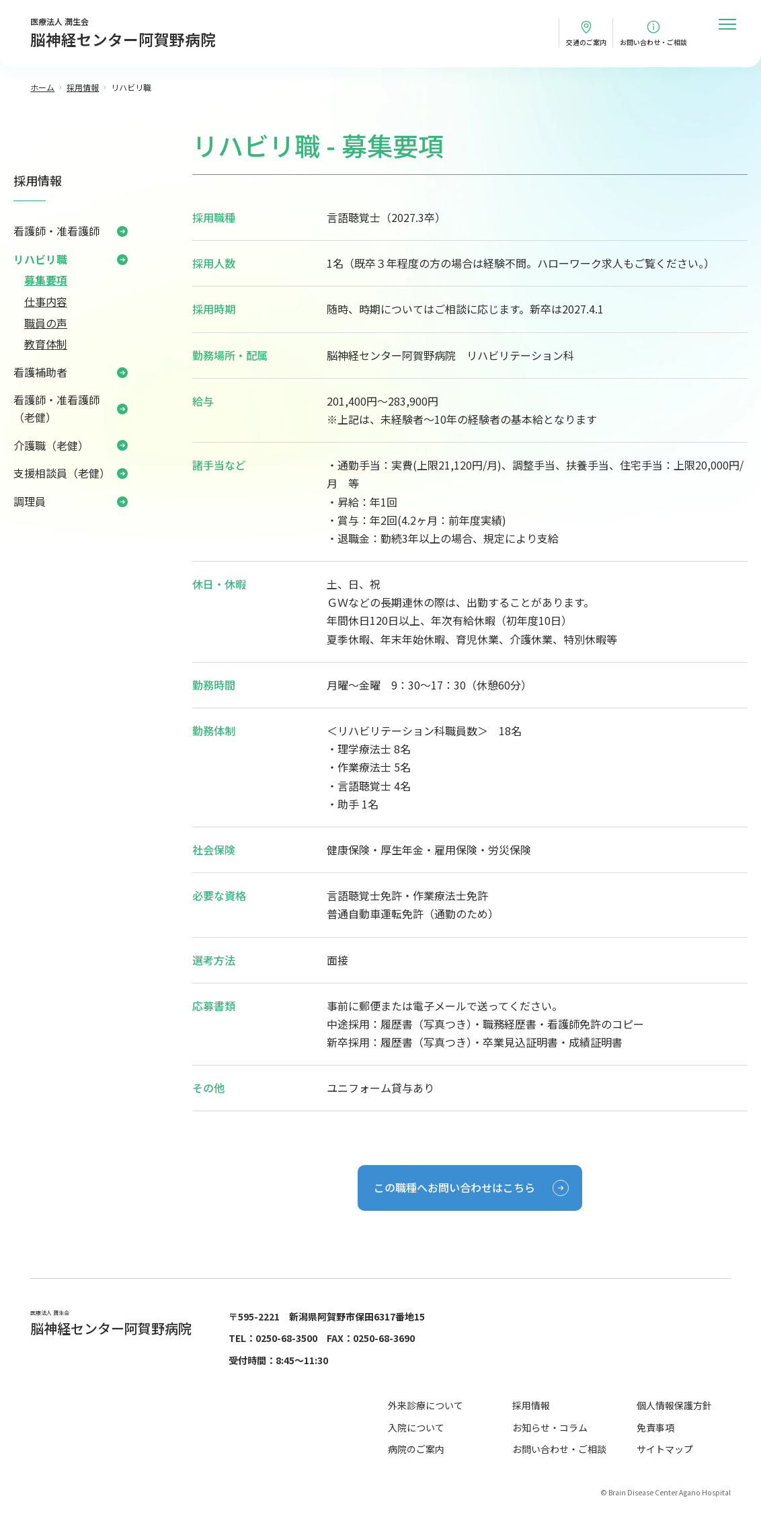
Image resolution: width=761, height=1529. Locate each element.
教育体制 (45, 344)
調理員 (29, 501)
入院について (416, 1427)
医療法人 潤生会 (123, 33)
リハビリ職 (40, 259)
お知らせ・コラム (550, 1427)
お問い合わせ (653, 42)
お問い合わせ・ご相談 (559, 1449)
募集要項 (45, 280)
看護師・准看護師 (56, 231)
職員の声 (45, 323)
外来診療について (425, 1405)
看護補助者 (40, 372)
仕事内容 (45, 301)
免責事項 (655, 1427)
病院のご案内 (416, 1449)
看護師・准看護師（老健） (56, 408)
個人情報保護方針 (674, 1405)
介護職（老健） (51, 445)
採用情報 (37, 180)
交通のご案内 (586, 42)
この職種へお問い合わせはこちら (454, 1187)
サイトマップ (665, 1449)
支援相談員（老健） (61, 473)
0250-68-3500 (286, 1338)
